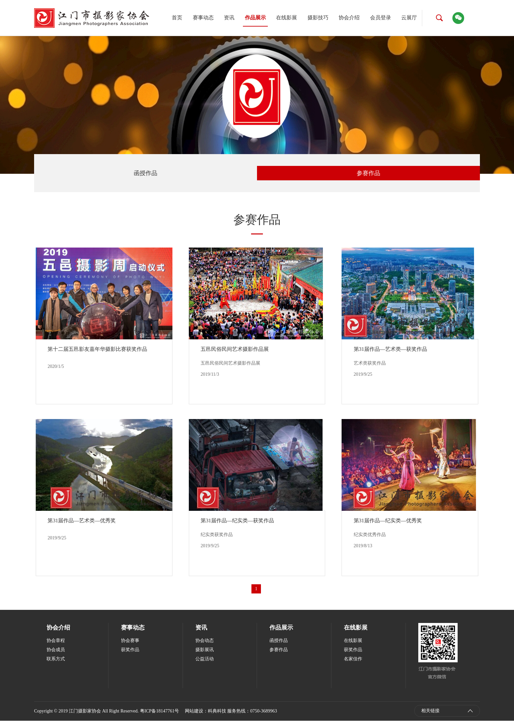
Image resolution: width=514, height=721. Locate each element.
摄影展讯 (204, 650)
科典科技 (217, 711)
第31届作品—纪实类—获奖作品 (237, 521)
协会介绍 (349, 17)
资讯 (229, 17)
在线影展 (286, 17)
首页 (177, 17)
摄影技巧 (317, 17)
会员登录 (380, 17)
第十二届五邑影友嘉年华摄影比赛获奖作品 (98, 349)
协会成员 (56, 650)
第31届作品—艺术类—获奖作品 (390, 349)
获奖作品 (130, 650)
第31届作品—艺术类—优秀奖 (82, 521)
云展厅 (409, 17)
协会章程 (56, 640)
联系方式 (56, 659)
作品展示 (255, 17)
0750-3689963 (263, 711)
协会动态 (204, 640)
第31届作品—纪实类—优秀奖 (388, 521)
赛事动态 (203, 17)
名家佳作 (353, 659)
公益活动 (204, 659)
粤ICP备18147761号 (159, 711)
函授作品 (145, 173)
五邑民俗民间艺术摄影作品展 (235, 349)
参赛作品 (368, 173)
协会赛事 (130, 640)
